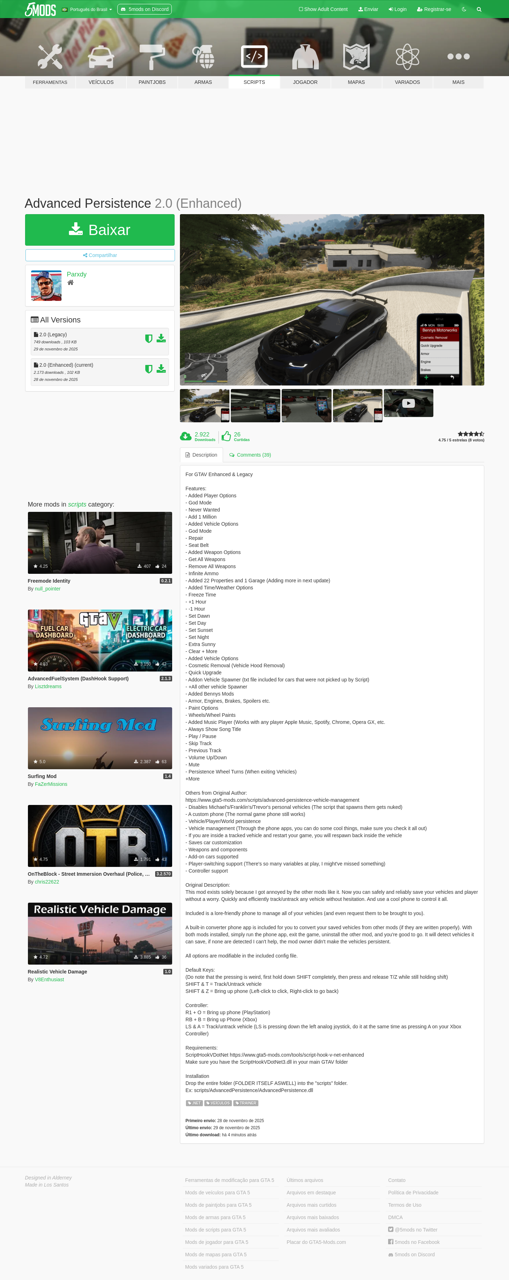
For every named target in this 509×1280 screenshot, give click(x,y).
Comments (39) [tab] (250, 455)
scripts (77, 504)
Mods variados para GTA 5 (214, 1267)
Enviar (368, 9)
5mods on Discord (411, 1255)
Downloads (205, 440)
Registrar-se (434, 9)
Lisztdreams (48, 686)
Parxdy (77, 274)
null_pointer (47, 589)
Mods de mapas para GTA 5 (216, 1254)
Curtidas (242, 440)
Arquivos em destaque (311, 1192)
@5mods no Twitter (412, 1230)
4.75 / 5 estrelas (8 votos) (461, 440)
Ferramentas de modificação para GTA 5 (229, 1180)
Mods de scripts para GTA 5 (215, 1230)
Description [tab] (201, 455)
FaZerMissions (51, 784)
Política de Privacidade (413, 1192)
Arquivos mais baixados (313, 1217)
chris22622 (47, 882)
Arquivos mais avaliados (313, 1230)
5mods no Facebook (414, 1242)
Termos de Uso (404, 1205)
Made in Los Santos (47, 1185)
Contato (396, 1180)
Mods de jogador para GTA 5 (216, 1242)
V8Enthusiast (49, 979)
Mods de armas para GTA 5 (215, 1217)
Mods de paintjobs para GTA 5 (218, 1205)
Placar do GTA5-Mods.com (316, 1242)
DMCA (395, 1217)
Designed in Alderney (48, 1178)
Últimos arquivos (305, 1180)
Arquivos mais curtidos (312, 1205)
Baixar (99, 230)
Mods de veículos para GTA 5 (217, 1192)
